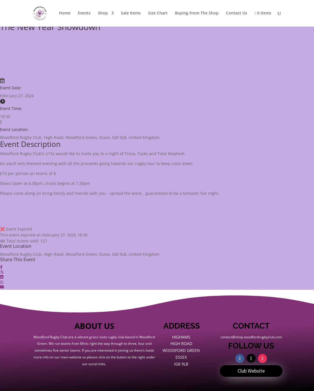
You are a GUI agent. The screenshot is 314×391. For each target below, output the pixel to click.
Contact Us (236, 13)
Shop (103, 13)
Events (84, 13)
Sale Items (131, 13)
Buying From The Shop (197, 13)
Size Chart (158, 13)
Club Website (251, 370)
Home (65, 13)
